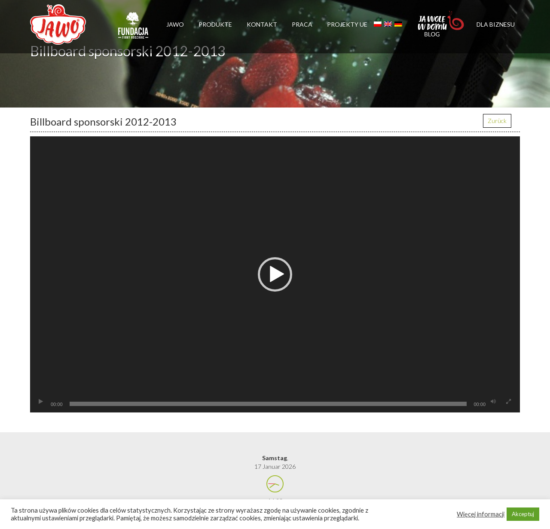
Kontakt (262, 24)
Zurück (497, 120)
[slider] (268, 404)
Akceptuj (523, 514)
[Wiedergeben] (40, 401)
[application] (275, 274)
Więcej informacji (480, 514)
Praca (302, 24)
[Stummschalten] (493, 401)
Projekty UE (347, 24)
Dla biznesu (496, 24)
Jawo (175, 24)
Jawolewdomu (441, 28)
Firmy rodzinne (133, 29)
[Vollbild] (508, 401)
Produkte (215, 24)
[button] (275, 274)
